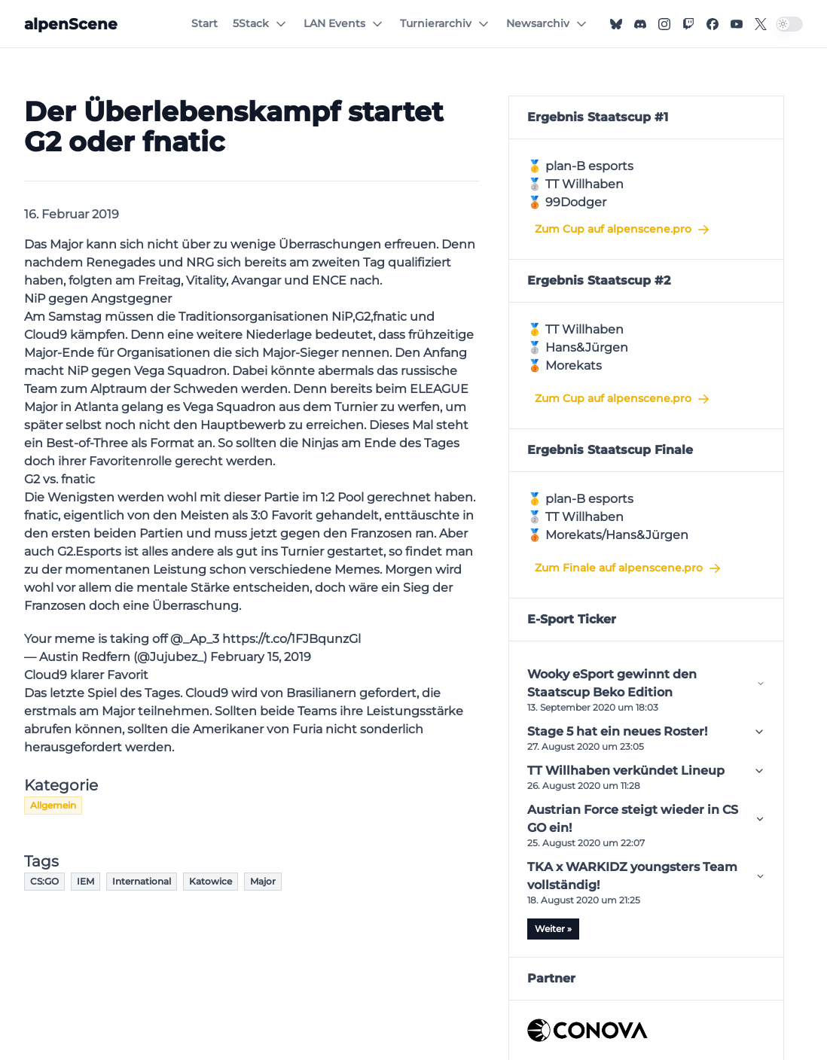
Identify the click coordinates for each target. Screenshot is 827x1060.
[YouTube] (736, 24)
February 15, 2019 (260, 657)
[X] (760, 24)
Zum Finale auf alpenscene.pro (628, 568)
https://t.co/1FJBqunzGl (291, 639)
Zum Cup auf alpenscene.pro (623, 229)
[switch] (789, 24)
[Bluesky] (616, 24)
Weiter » (553, 928)
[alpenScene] (70, 24)
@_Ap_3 (194, 639)
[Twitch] (688, 24)
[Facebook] (712, 24)
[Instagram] (664, 24)
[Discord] (640, 24)
